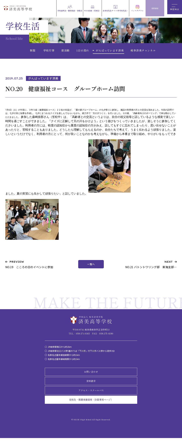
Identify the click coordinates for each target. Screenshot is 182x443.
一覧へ (91, 267)
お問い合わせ (91, 375)
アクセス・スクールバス (91, 394)
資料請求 (91, 385)
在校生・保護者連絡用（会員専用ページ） (91, 404)
